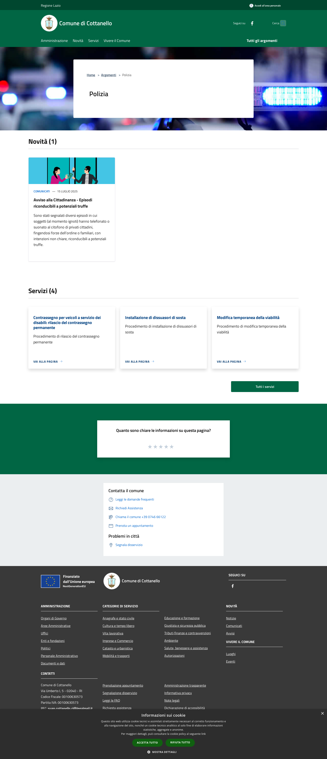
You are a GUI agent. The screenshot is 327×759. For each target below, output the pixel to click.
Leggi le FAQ (111, 700)
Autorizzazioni (174, 655)
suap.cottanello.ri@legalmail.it (70, 708)
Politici (45, 648)
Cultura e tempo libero (118, 625)
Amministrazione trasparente (185, 685)
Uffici (44, 633)
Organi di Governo (54, 618)
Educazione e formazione (182, 617)
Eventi (230, 661)
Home (91, 74)
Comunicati (42, 191)
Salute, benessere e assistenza (186, 648)
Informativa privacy (178, 692)
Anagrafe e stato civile (118, 618)
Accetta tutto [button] (147, 742)
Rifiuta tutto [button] (180, 742)
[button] (163, 752)
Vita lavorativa (113, 633)
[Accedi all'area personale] (265, 5)
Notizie (231, 618)
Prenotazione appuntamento (123, 685)
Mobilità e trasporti (116, 655)
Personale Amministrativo (59, 655)
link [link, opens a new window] (203, 734)
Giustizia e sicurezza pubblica (185, 625)
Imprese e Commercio (118, 640)
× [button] (322, 713)
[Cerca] (281, 23)
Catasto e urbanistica (118, 648)
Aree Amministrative (55, 625)
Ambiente (171, 640)
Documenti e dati (53, 663)
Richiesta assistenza (117, 707)
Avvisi (230, 633)
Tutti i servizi (265, 386)
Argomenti (108, 74)
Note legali (172, 700)
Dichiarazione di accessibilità (184, 707)
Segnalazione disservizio (120, 692)
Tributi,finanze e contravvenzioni (187, 632)
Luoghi (231, 653)
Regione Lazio (50, 5)
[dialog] (163, 734)
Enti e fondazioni (53, 640)
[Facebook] (244, 23)
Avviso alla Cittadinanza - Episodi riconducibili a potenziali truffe (63, 203)
